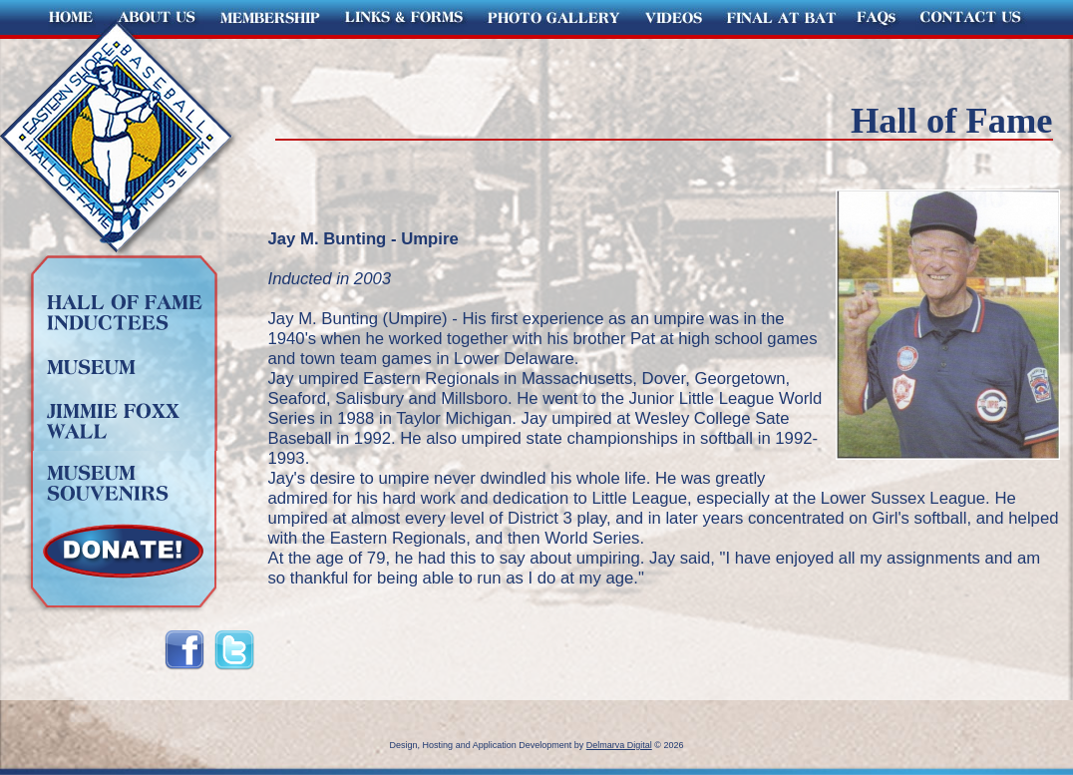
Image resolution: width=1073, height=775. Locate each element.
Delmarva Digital (619, 745)
